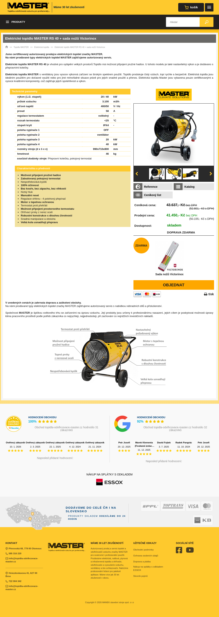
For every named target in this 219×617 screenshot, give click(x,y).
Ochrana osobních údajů (145, 555)
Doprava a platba (142, 561)
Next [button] (211, 174)
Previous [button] (137, 174)
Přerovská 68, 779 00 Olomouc (24, 548)
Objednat (174, 285)
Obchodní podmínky (143, 549)
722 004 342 (13, 581)
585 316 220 (13, 553)
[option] (173, 134)
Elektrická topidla (41, 47)
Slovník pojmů (140, 576)
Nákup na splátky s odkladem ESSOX (148, 568)
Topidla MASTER (21, 47)
